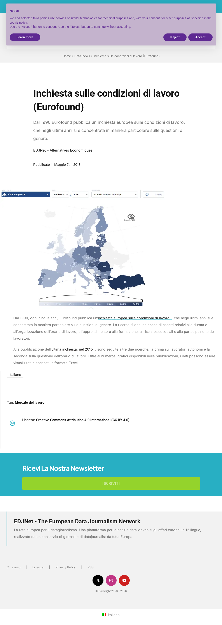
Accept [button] (200, 37)
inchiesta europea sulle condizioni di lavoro (135, 318)
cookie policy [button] (18, 22)
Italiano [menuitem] (15, 374)
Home (67, 56)
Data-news (82, 56)
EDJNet (39, 150)
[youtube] (124, 580)
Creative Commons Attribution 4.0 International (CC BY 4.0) (82, 420)
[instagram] (111, 580)
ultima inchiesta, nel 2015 (73, 349)
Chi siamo (13, 567)
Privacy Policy (66, 567)
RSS (91, 567)
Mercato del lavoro (29, 403)
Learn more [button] (25, 37)
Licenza (38, 567)
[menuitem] (15, 374)
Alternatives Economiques (71, 150)
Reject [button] (175, 37)
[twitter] (98, 580)
